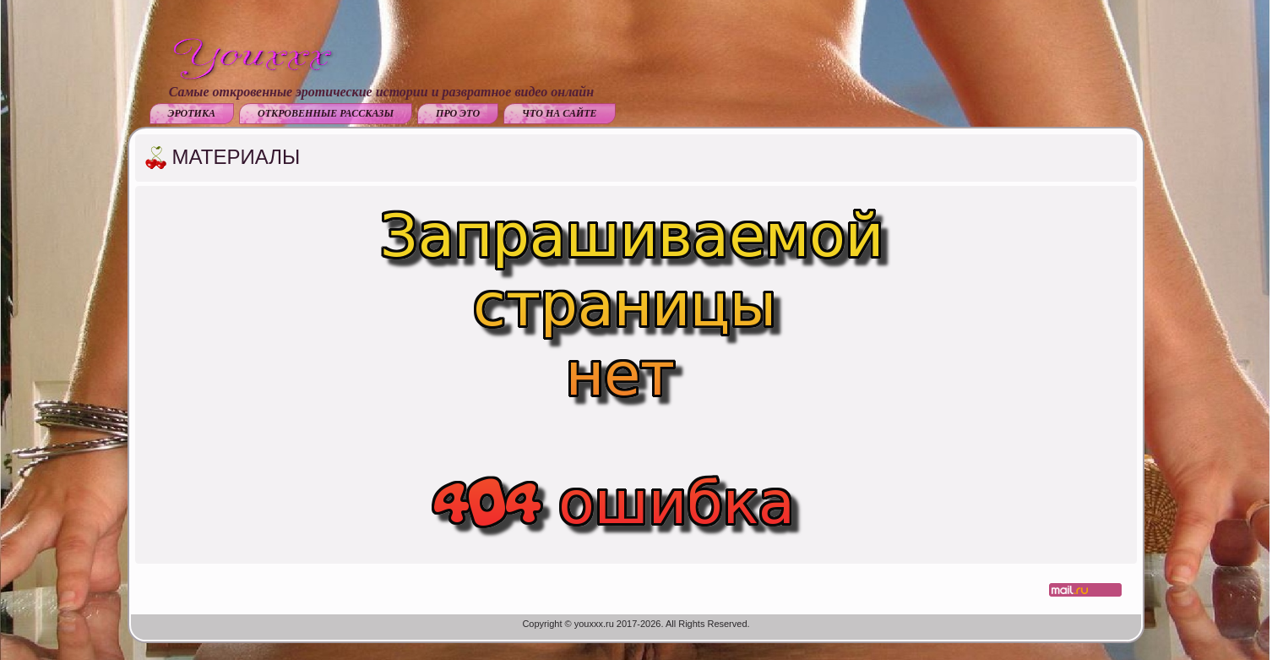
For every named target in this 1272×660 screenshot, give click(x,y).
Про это (458, 113)
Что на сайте (559, 113)
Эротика (191, 113)
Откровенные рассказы (326, 113)
